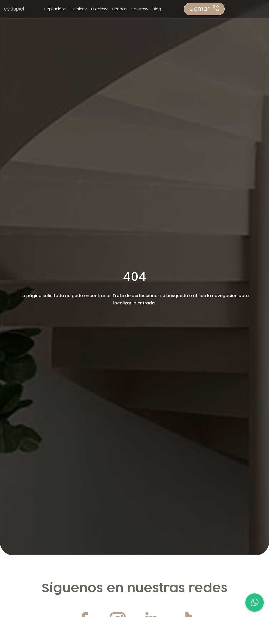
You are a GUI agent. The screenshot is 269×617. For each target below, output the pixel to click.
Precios (98, 9)
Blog (157, 9)
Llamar (199, 9)
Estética (77, 9)
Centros (138, 9)
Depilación (54, 9)
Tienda (118, 9)
